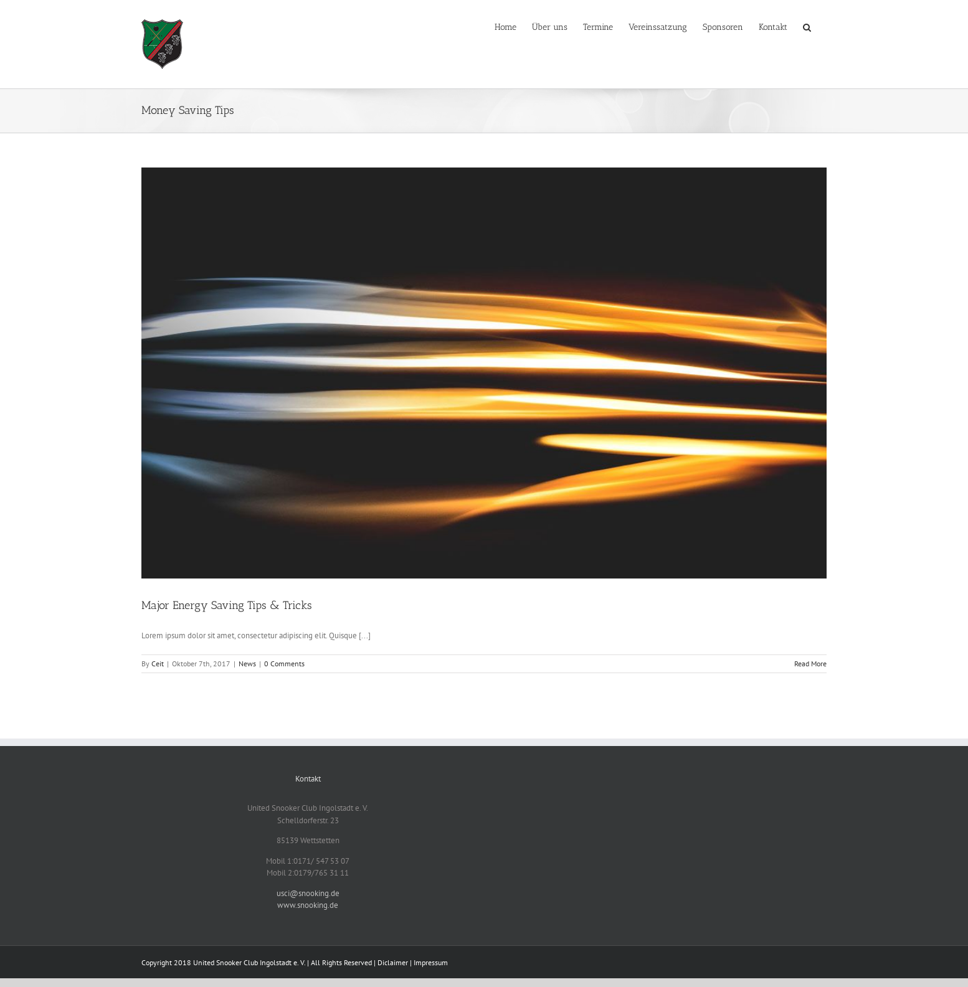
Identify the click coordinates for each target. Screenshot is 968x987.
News (247, 663)
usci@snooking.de (308, 893)
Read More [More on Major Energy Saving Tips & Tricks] (810, 663)
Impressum (431, 962)
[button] (807, 26)
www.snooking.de (307, 905)
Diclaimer (392, 962)
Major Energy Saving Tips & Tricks (226, 605)
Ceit (157, 663)
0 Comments (284, 663)
